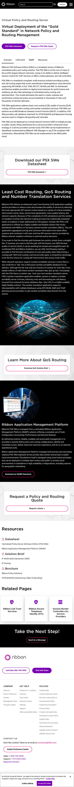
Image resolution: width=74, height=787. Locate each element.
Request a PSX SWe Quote (42, 46)
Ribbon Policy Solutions (12, 573)
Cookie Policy (44, 690)
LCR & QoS (20, 60)
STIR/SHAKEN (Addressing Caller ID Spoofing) (22, 578)
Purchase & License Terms (48, 716)
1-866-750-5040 (16, 756)
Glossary (23, 694)
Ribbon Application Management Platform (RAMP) (24, 548)
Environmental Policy (46, 701)
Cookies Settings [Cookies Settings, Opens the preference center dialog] (27, 783)
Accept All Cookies (44, 783)
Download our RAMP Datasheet (18, 474)
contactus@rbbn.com (46, 742)
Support (23, 708)
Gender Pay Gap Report (47, 705)
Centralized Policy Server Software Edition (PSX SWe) (25, 544)
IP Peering (6, 563)
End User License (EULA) (48, 698)
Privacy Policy (44, 708)
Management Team (10, 701)
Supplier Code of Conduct (48, 730)
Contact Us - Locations (28, 690)
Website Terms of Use (47, 734)
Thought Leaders (9, 705)
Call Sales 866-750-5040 (16, 670)
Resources (42, 60)
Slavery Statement (45, 726)
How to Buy (24, 698)
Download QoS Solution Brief (36, 368)
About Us (6, 690)
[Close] (70, 776)
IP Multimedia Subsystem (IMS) (15, 558)
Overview (8, 60)
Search (55, 4)
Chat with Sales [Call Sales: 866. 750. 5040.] (41, 670)
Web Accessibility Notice (28, 712)
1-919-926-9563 (18, 759)
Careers (6, 698)
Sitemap (23, 705)
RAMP (31, 60)
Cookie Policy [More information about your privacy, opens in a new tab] (50, 779)
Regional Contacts (11, 762)
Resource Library (26, 701)
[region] (37, 780)
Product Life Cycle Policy (48, 712)
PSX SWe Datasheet (13, 46)
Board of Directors (10, 694)
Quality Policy (44, 719)
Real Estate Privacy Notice (48, 723)
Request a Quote (36, 508)
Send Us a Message (37, 640)
